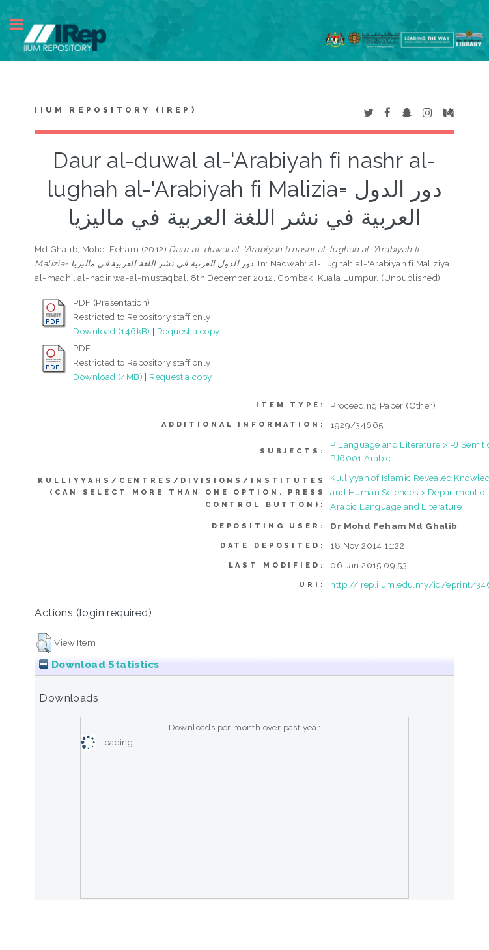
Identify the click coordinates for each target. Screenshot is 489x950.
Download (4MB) (108, 376)
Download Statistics (99, 664)
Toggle (23, 24)
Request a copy (188, 331)
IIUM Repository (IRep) (115, 110)
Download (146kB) (111, 331)
